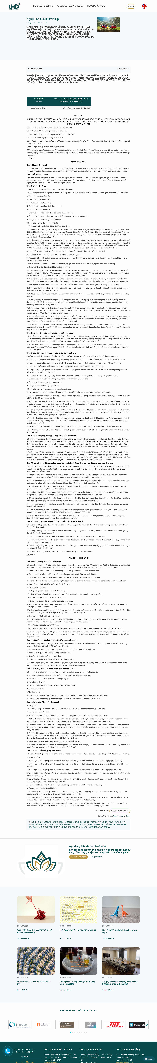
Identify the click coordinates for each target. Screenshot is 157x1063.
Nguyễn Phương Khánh (120, 811)
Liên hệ (131, 6)
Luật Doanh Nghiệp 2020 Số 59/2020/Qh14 (78, 930)
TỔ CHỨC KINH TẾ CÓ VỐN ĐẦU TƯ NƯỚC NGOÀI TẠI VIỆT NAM (84, 827)
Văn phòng (62, 6)
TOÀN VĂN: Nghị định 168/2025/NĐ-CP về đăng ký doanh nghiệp (34, 931)
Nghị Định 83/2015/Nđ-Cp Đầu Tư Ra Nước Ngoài (119, 931)
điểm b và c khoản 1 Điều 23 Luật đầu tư (81, 410)
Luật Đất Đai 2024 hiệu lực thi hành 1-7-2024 (33, 983)
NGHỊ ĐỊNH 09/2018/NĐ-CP (44, 822)
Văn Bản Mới (42, 23)
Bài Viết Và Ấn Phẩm (97, 6)
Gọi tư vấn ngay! (78, 857)
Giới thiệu (49, 6)
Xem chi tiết (23, 938)
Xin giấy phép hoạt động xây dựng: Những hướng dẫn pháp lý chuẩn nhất (119, 983)
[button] (147, 1024)
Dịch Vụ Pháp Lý (77, 6)
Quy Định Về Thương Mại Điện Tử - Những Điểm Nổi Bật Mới (77, 983)
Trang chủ (37, 6)
